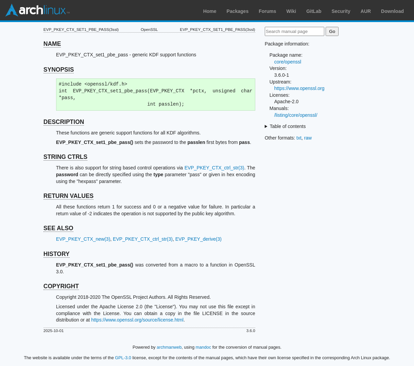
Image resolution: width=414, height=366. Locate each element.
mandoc (203, 347)
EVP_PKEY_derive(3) (198, 239)
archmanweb (169, 347)
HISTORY (57, 254)
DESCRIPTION (64, 121)
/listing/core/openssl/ (295, 115)
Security (341, 11)
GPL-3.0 (123, 357)
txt (298, 138)
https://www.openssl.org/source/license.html (137, 320)
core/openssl (287, 62)
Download (392, 11)
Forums (267, 11)
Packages (238, 11)
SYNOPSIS (59, 69)
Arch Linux (37, 10)
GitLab (313, 11)
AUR (366, 11)
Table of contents (288, 126)
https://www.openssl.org (299, 88)
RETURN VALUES (68, 196)
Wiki (291, 11)
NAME (52, 43)
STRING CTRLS (65, 156)
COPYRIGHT (61, 286)
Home (210, 11)
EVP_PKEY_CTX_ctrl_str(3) (214, 167)
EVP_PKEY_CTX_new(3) (83, 239)
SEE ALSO (58, 228)
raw (308, 138)
